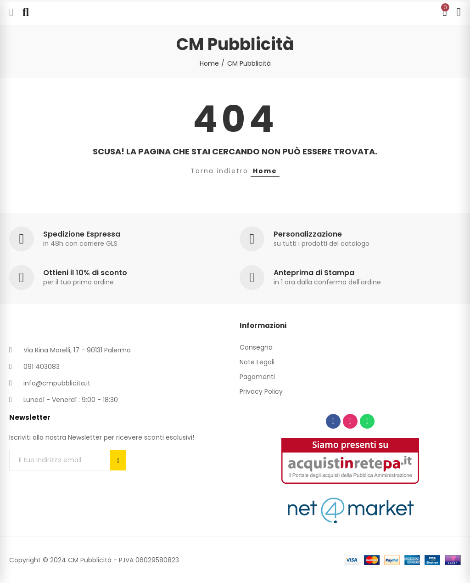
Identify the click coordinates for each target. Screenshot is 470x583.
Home (265, 170)
